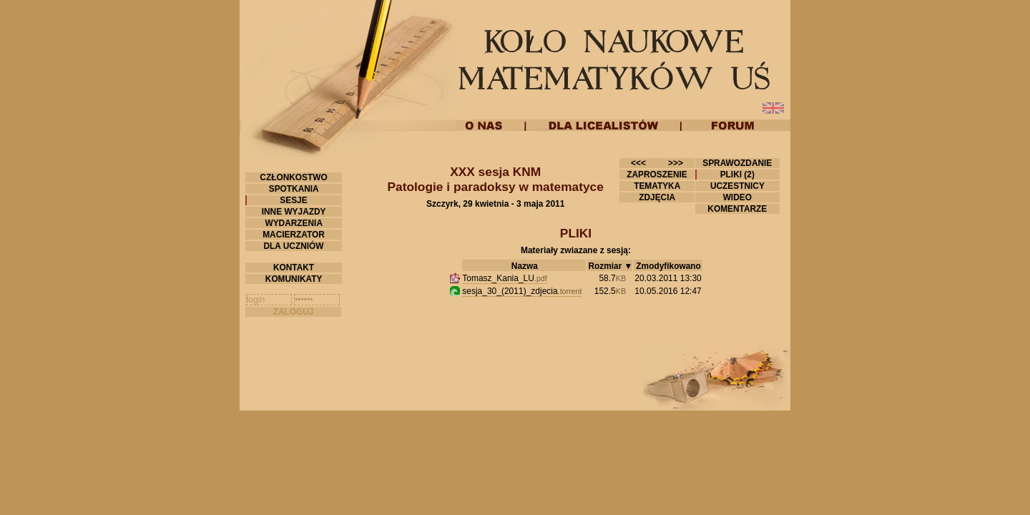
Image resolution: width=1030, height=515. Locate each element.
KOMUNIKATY (294, 279)
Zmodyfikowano (668, 266)
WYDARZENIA (294, 223)
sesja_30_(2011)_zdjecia (522, 291)
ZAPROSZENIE (657, 175)
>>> (675, 163)
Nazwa (524, 266)
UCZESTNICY (737, 186)
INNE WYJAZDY (293, 212)
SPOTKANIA (293, 189)
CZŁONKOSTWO (294, 177)
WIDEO (737, 197)
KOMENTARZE (737, 209)
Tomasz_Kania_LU (504, 278)
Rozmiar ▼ (610, 266)
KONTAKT (294, 268)
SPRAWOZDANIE (737, 163)
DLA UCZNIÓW (293, 246)
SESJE (294, 200)
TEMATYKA (657, 186)
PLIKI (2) (737, 175)
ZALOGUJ (293, 312)
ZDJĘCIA (657, 197)
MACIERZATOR (293, 235)
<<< (638, 163)
